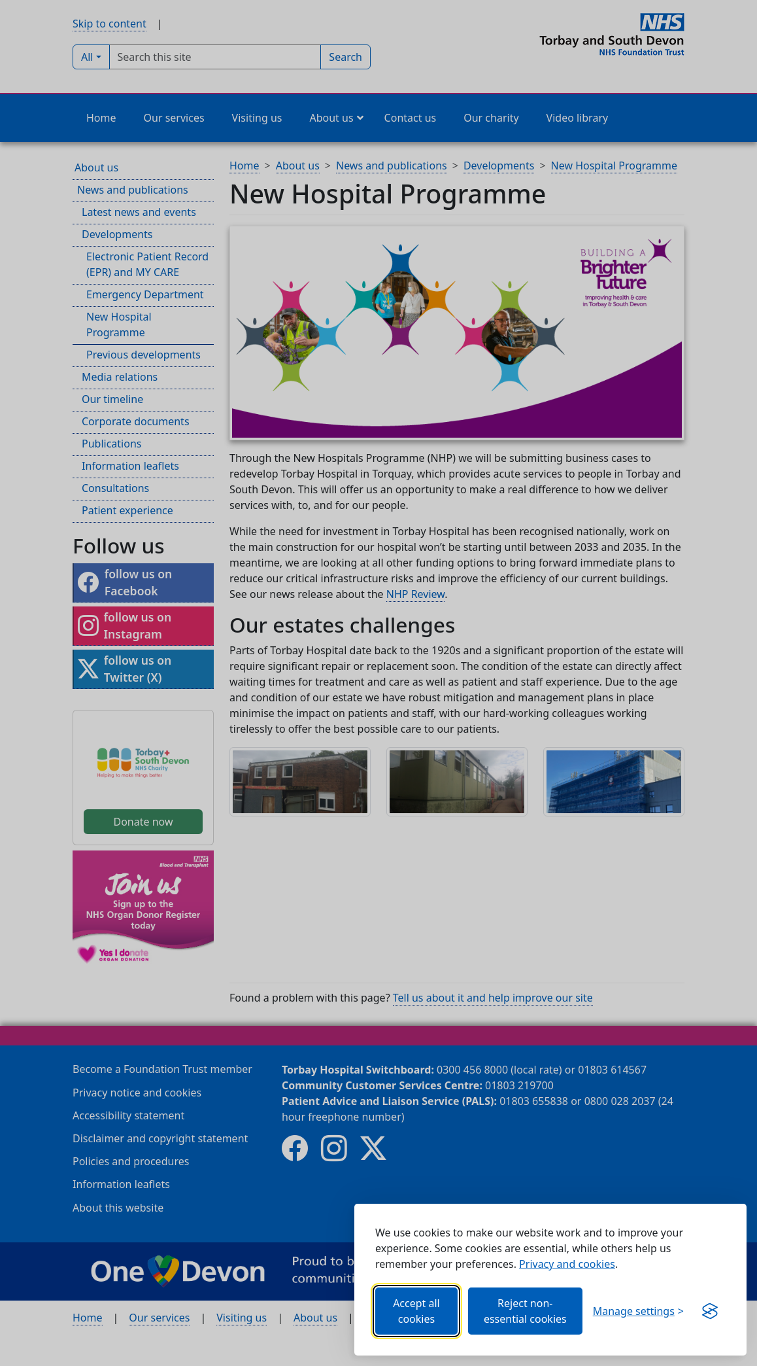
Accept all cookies (416, 1311)
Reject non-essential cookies (525, 1311)
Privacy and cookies (567, 1264)
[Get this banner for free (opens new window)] (710, 1311)
